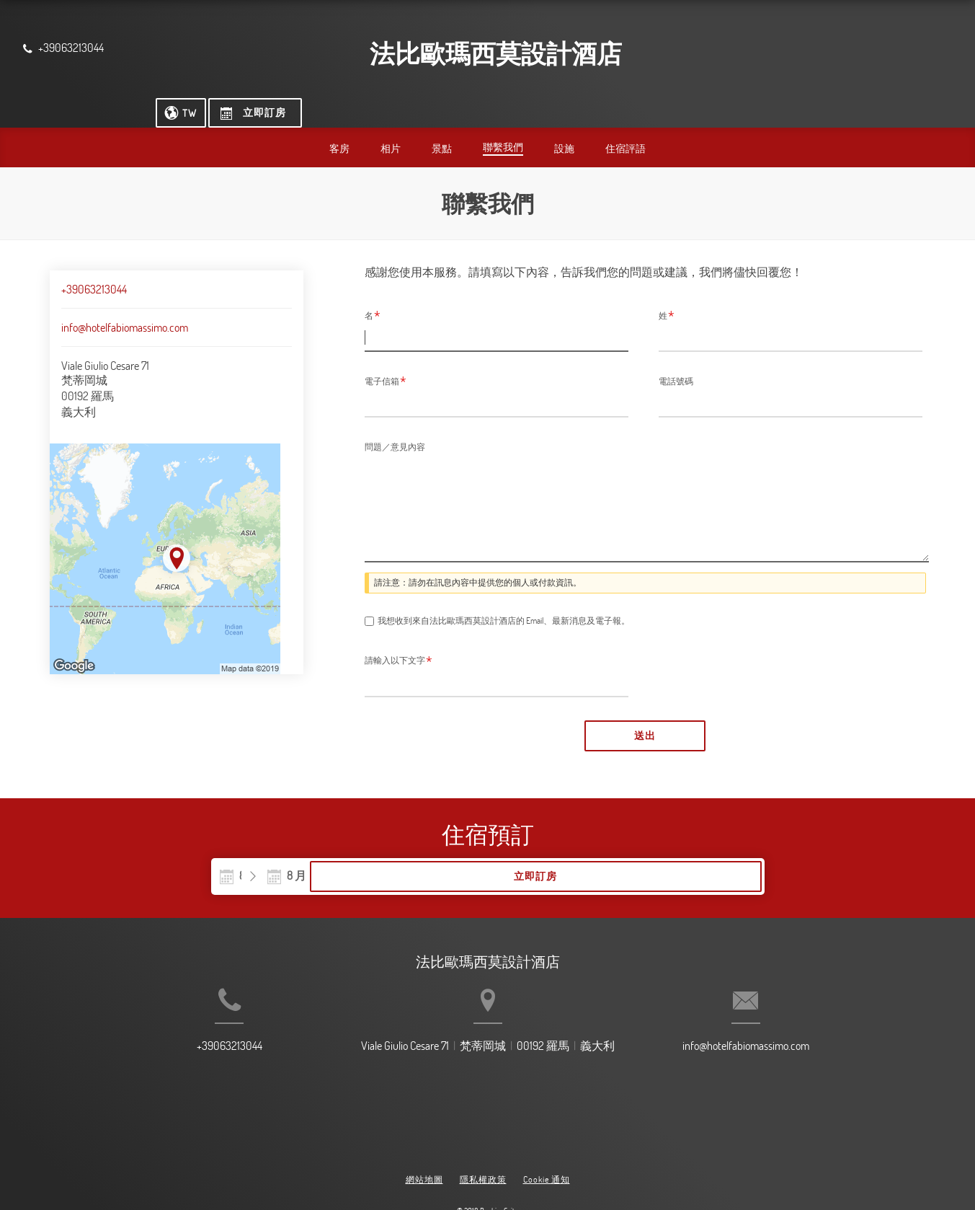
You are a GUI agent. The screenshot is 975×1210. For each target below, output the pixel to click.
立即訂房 (671, 851)
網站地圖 (424, 1143)
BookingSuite (499, 1174)
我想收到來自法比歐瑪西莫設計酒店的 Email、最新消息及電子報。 (504, 595)
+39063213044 (94, 262)
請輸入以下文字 (398, 635)
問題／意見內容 (395, 419)
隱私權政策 (483, 1143)
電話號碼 (676, 353)
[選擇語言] (823, 50)
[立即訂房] (898, 50)
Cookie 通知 (546, 1143)
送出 (645, 709)
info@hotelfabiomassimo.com (124, 300)
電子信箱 (385, 354)
